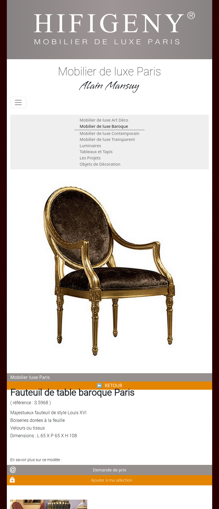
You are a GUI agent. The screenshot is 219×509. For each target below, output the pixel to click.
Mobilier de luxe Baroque (104, 126)
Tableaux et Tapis (96, 151)
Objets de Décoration (100, 164)
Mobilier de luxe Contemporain (109, 133)
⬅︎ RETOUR (109, 385)
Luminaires (90, 145)
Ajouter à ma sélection (111, 480)
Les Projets (90, 158)
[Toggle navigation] (18, 102)
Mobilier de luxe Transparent (107, 139)
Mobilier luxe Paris (30, 377)
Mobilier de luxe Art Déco (104, 120)
